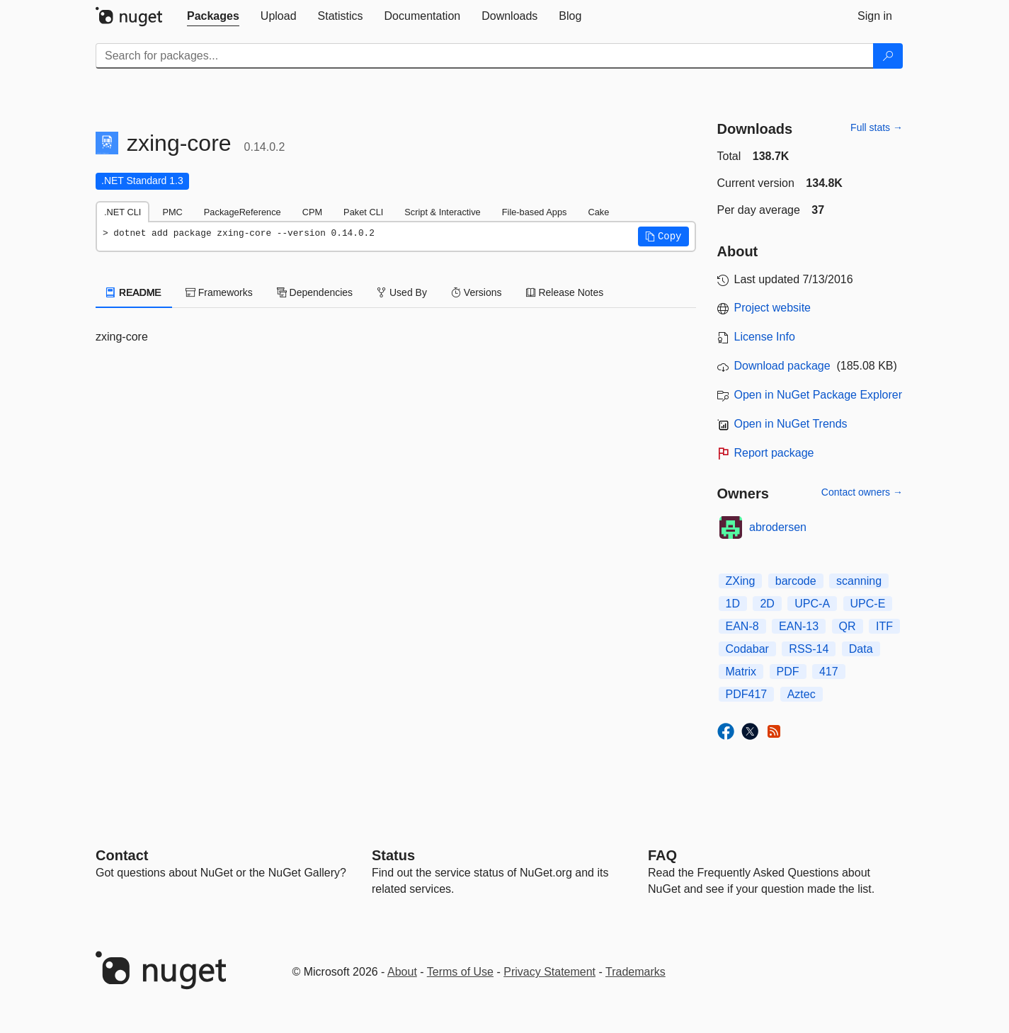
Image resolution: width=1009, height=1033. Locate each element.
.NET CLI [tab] (122, 212)
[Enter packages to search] (485, 56)
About (402, 972)
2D (767, 604)
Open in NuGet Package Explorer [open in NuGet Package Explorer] (818, 395)
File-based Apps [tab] (534, 212)
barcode (795, 581)
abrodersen (777, 527)
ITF (884, 626)
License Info (764, 337)
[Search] (888, 56)
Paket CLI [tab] (363, 212)
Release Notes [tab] (565, 292)
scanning (859, 581)
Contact (122, 855)
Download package (782, 366)
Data (861, 649)
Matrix (741, 672)
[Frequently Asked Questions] (662, 855)
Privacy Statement (549, 972)
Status (393, 855)
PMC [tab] (172, 212)
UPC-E (868, 604)
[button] (663, 236)
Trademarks (635, 972)
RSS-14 (808, 649)
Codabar (747, 649)
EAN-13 (799, 626)
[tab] (213, 16)
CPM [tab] (312, 212)
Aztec (801, 694)
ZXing (741, 581)
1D (733, 604)
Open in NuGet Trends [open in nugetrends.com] (791, 424)
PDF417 (747, 694)
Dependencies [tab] (315, 292)
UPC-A (812, 604)
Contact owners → (862, 492)
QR (847, 626)
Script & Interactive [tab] (442, 212)
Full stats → (876, 127)
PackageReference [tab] (242, 212)
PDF (788, 672)
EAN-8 (742, 626)
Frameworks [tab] (219, 292)
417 (828, 672)
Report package (774, 453)
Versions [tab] (476, 292)
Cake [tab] (598, 212)
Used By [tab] (402, 292)
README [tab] (133, 292)
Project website (772, 308)
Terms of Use (460, 972)
